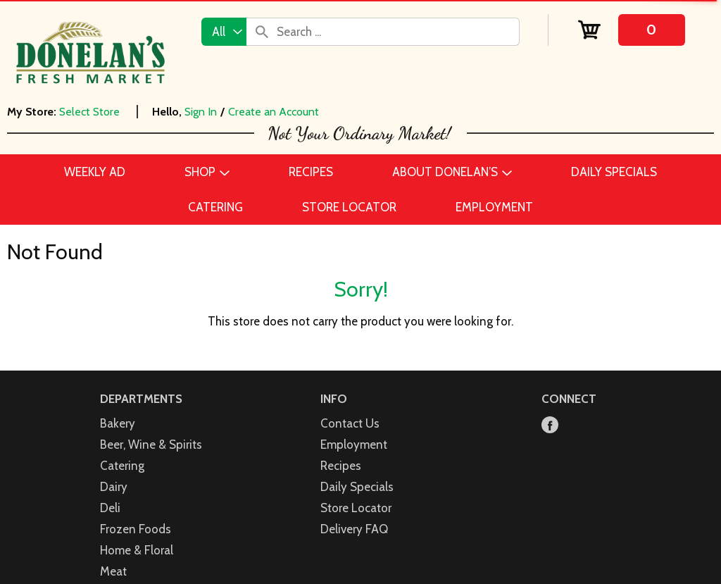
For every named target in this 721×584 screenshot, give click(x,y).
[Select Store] (91, 111)
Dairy (113, 487)
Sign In (200, 111)
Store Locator (355, 508)
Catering (122, 466)
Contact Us (350, 423)
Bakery (117, 423)
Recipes (340, 466)
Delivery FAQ (354, 529)
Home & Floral (136, 550)
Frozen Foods (135, 529)
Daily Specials (357, 487)
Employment (353, 444)
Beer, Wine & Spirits (151, 444)
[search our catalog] (261, 32)
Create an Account (273, 111)
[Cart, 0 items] (631, 30)
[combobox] (223, 32)
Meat (113, 571)
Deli (110, 508)
